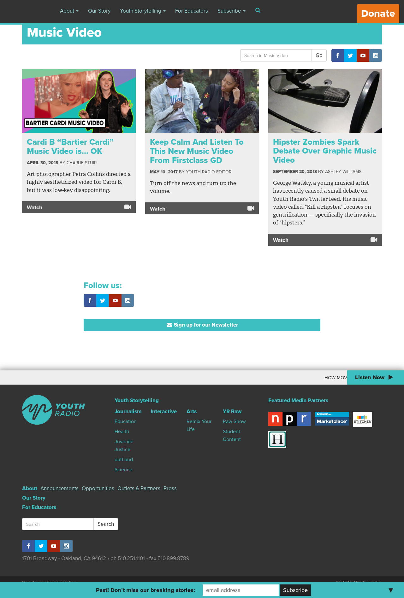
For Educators (191, 11)
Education (126, 421)
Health (122, 431)
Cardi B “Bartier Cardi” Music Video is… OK (70, 146)
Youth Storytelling (143, 11)
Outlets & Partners (138, 488)
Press (170, 488)
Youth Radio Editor (208, 172)
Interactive (164, 411)
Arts (192, 411)
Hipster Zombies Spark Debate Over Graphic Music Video (325, 151)
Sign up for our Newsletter (202, 325)
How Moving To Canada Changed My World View (294, 377)
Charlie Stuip (82, 162)
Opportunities (98, 488)
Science (123, 470)
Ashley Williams (343, 171)
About (69, 11)
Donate (378, 14)
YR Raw (232, 411)
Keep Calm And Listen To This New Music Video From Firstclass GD (197, 151)
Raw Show (234, 421)
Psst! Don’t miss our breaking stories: (145, 590)
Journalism (128, 411)
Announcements (59, 488)
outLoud (124, 459)
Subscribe (231, 11)
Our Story (99, 11)
